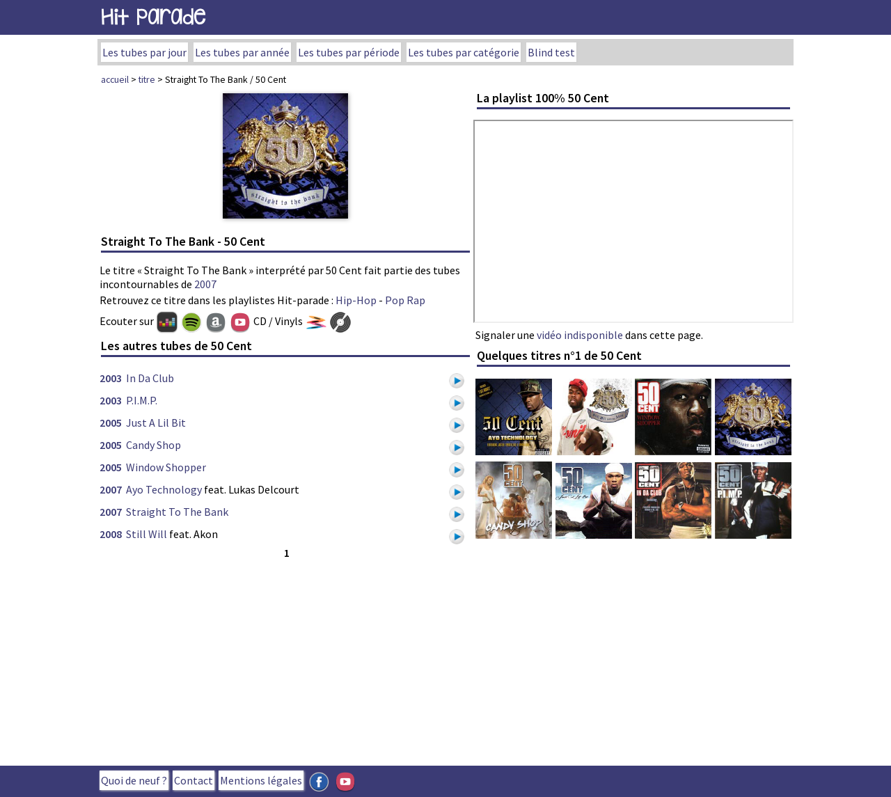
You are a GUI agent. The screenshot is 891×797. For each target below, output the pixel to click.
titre (147, 79)
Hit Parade (153, 17)
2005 (111, 422)
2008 (111, 534)
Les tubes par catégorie (463, 52)
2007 (205, 284)
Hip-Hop (356, 300)
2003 (111, 378)
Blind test (551, 52)
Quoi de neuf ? (134, 780)
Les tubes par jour (144, 52)
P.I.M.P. (141, 400)
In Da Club (150, 378)
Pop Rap (405, 300)
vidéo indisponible (580, 335)
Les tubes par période (349, 52)
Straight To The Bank (177, 512)
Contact (193, 780)
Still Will (146, 534)
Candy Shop (153, 445)
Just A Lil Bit (156, 422)
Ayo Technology (164, 489)
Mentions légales (261, 780)
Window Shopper (166, 467)
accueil (115, 79)
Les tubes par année (242, 52)
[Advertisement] (285, 659)
